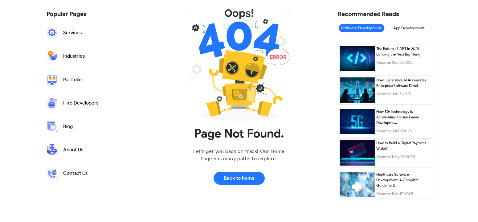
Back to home (239, 178)
